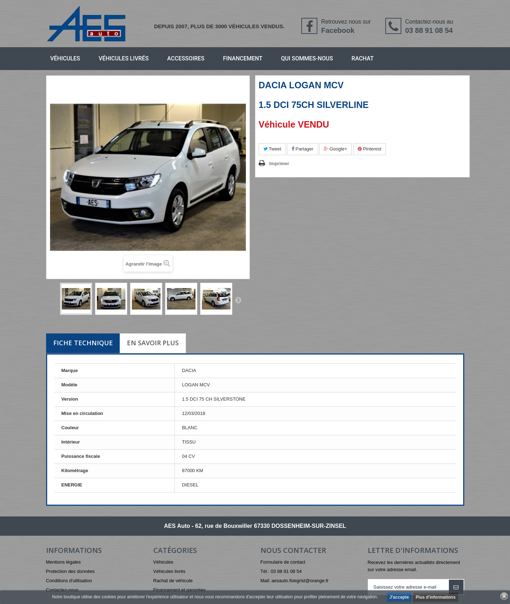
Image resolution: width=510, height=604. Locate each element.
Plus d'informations (436, 597)
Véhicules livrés (124, 58)
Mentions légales (63, 562)
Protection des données (70, 571)
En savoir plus (153, 342)
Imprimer (279, 163)
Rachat (363, 58)
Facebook (337, 30)
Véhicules (65, 58)
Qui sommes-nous (307, 58)
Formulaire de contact (283, 562)
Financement (242, 58)
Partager (302, 149)
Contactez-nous (62, 590)
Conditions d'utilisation (69, 580)
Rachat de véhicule (173, 580)
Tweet (272, 149)
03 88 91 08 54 (428, 30)
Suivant (238, 299)
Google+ (335, 149)
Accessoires (185, 58)
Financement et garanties (179, 590)
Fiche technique (83, 342)
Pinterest (369, 149)
